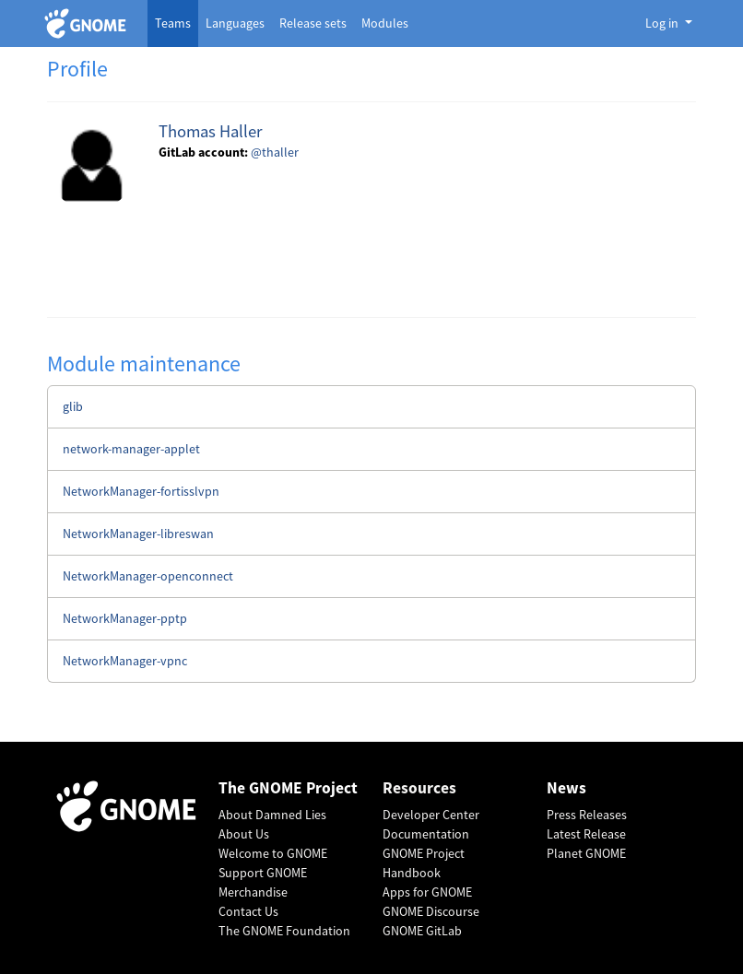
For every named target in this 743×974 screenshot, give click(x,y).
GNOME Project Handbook (424, 863)
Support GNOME (262, 872)
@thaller (275, 152)
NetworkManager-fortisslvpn (141, 491)
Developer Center (431, 814)
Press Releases (587, 814)
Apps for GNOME (427, 892)
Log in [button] (663, 23)
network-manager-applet (131, 448)
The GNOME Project (288, 788)
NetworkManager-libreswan (138, 533)
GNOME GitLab (422, 930)
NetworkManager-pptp (125, 618)
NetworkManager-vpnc (125, 660)
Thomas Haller (210, 131)
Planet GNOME (586, 853)
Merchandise (253, 892)
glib (73, 406)
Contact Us (248, 911)
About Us (243, 834)
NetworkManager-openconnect (148, 576)
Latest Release (586, 834)
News (566, 788)
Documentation (426, 834)
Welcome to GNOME (272, 853)
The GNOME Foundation (284, 930)
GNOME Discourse (431, 911)
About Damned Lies (272, 814)
